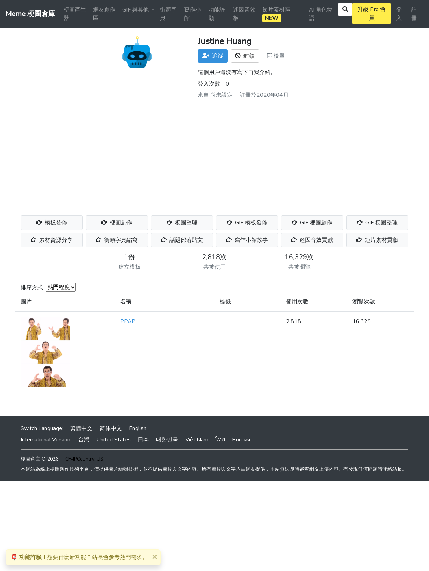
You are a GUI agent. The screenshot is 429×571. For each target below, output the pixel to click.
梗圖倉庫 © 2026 (39, 459)
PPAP (128, 321)
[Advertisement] (214, 154)
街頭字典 (168, 14)
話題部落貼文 (182, 240)
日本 (143, 439)
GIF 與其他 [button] (136, 10)
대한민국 (167, 439)
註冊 (414, 14)
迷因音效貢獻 (312, 240)
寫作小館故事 (247, 240)
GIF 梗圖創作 (312, 222)
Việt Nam (196, 439)
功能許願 (217, 14)
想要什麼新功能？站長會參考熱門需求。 (79, 557)
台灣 (83, 439)
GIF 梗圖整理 (377, 222)
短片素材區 (276, 14)
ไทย (220, 439)
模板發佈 (51, 222)
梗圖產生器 (75, 14)
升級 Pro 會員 (371, 14)
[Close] (154, 557)
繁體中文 (81, 428)
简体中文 (111, 428)
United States (113, 439)
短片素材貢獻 (377, 240)
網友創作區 (104, 14)
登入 (399, 14)
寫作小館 (192, 14)
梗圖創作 (116, 222)
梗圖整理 (182, 222)
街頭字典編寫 (117, 240)
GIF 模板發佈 (247, 222)
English (137, 428)
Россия (241, 439)
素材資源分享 (52, 240)
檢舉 (276, 56)
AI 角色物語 (321, 14)
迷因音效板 (244, 14)
